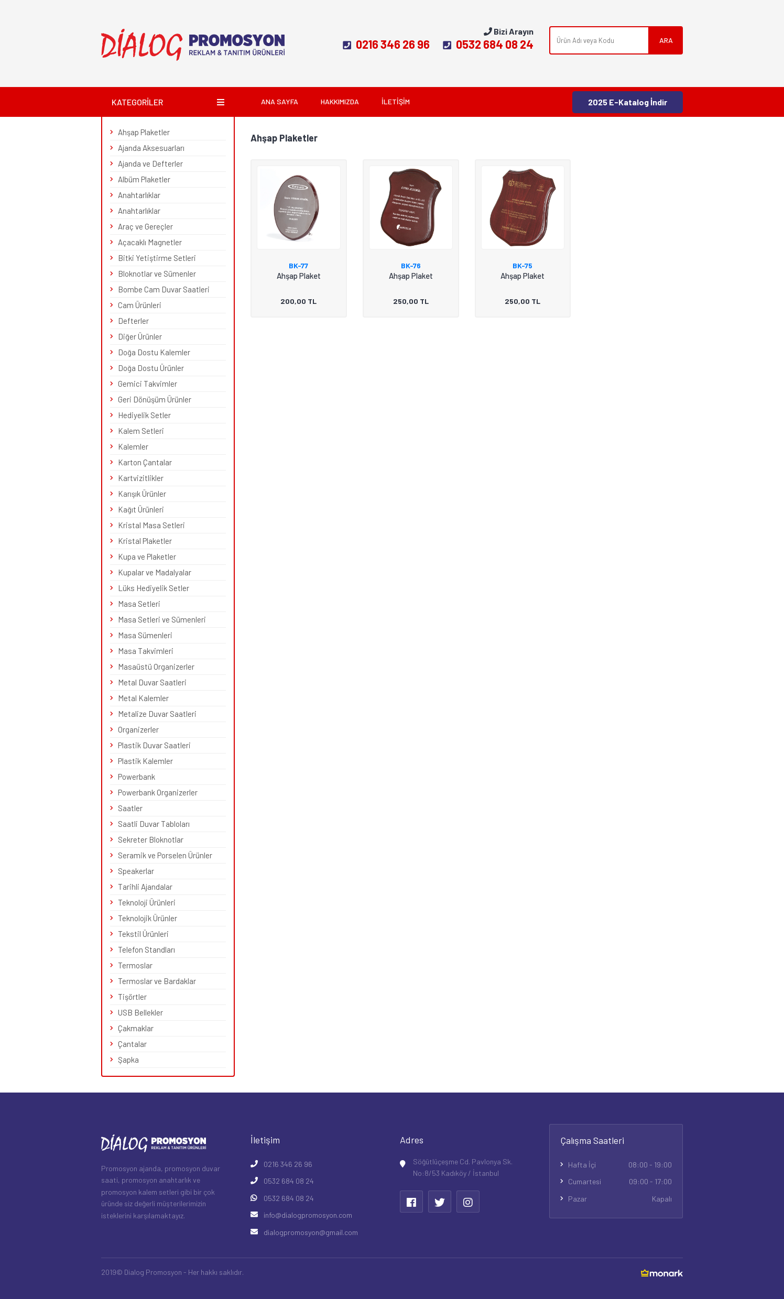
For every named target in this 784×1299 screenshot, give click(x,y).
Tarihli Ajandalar (145, 886)
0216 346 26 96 (386, 44)
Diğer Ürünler (140, 336)
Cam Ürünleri (139, 305)
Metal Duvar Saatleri (152, 682)
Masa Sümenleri (145, 635)
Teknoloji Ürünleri (147, 902)
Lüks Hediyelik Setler (153, 588)
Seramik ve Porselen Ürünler (165, 855)
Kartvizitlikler (141, 478)
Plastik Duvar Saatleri (154, 745)
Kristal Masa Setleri (151, 525)
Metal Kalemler (143, 698)
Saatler (130, 808)
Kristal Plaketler (145, 540)
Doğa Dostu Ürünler (151, 368)
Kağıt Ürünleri (141, 509)
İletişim (396, 101)
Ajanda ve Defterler (150, 163)
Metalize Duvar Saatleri (157, 713)
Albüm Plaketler (144, 179)
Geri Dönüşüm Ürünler (154, 399)
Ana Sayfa (279, 101)
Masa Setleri (139, 603)
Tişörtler (132, 996)
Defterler (133, 320)
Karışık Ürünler (142, 493)
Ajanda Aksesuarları (151, 147)
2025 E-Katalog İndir (627, 102)
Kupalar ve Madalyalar (154, 572)
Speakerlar (136, 871)
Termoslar (135, 965)
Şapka (128, 1059)
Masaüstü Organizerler (156, 666)
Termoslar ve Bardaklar (157, 981)
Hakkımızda (340, 101)
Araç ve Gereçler (145, 226)
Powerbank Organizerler (158, 792)
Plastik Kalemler (145, 761)
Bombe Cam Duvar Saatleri (164, 289)
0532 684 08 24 (488, 44)
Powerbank (136, 776)
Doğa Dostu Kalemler (154, 352)
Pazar (620, 1199)
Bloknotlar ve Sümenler (157, 273)
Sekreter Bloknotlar (150, 839)
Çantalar (132, 1044)
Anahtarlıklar (139, 195)
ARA (666, 40)
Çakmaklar (136, 1028)
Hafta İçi (620, 1165)
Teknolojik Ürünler (147, 918)
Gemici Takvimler (147, 383)
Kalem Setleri (141, 430)
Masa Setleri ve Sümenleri (162, 619)
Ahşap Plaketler (144, 132)
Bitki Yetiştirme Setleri (157, 258)
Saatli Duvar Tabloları (154, 823)
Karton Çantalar (145, 462)
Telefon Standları (146, 949)
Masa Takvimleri (145, 651)
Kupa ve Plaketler (147, 556)
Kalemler (133, 446)
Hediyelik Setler (144, 415)
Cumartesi (620, 1181)
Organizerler (138, 729)
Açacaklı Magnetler (150, 242)
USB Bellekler (140, 1012)
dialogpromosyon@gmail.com (311, 1232)
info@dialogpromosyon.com (308, 1214)
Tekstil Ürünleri (143, 933)
